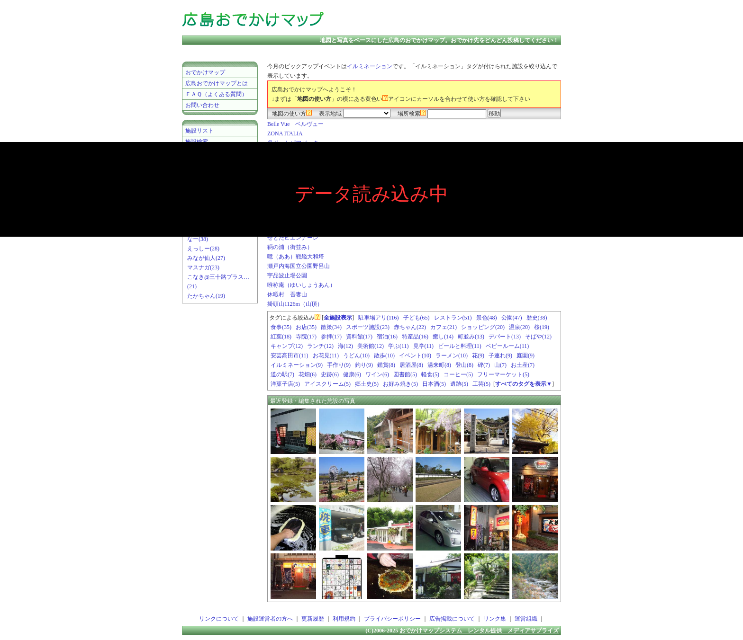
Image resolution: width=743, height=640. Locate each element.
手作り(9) (339, 365)
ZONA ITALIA (285, 133)
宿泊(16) (387, 336)
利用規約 (344, 618)
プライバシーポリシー (392, 618)
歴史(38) (537, 317)
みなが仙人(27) (206, 258)
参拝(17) (331, 336)
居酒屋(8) (411, 365)
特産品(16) (415, 336)
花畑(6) (307, 374)
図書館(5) (405, 374)
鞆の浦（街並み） (290, 247)
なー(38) (197, 239)
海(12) (345, 346)
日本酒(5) (434, 384)
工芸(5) (481, 384)
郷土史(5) (366, 384)
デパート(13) (504, 336)
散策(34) (331, 327)
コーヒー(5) (458, 374)
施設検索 (196, 141)
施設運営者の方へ (270, 618)
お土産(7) (522, 365)
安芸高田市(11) (289, 355)
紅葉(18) (281, 336)
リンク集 (494, 618)
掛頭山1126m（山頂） (295, 304)
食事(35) (281, 327)
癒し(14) (443, 336)
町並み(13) (471, 336)
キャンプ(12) (286, 346)
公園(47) (512, 317)
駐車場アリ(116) (378, 317)
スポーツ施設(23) (367, 327)
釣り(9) (363, 365)
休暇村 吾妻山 (287, 294)
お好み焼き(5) (400, 384)
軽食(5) (430, 374)
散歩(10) (384, 355)
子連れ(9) (500, 355)
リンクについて (219, 618)
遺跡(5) (459, 384)
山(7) (500, 365)
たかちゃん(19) (206, 296)
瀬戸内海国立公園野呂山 (298, 266)
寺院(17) (306, 336)
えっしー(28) (203, 248)
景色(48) (486, 317)
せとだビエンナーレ (292, 237)
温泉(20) (519, 327)
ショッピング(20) (483, 327)
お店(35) (306, 327)
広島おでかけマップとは (216, 83)
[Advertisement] (449, 19)
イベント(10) (415, 355)
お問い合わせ (202, 105)
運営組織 (526, 618)
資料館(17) (359, 336)
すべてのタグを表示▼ (523, 384)
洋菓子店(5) (285, 384)
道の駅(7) (282, 374)
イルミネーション (369, 66)
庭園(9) (525, 355)
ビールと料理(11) (459, 346)
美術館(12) (370, 346)
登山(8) (464, 365)
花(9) (478, 355)
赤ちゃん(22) (409, 327)
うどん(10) (356, 355)
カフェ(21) (443, 327)
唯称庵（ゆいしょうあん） (301, 285)
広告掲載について (452, 618)
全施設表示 (338, 317)
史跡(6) (329, 374)
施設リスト (199, 130)
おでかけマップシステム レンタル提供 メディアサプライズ (479, 630)
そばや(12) (538, 336)
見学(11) (423, 346)
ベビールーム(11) (507, 346)
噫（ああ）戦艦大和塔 (295, 256)
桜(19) (542, 327)
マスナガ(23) (203, 267)
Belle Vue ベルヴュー (295, 124)
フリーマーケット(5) (503, 374)
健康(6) (352, 374)
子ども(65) (416, 317)
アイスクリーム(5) (327, 384)
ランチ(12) (320, 346)
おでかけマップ (205, 72)
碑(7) (483, 365)
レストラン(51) (453, 317)
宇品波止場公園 (287, 275)
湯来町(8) (439, 365)
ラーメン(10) (451, 355)
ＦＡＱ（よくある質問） (216, 94)
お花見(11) (326, 355)
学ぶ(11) (398, 346)
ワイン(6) (377, 374)
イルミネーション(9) (296, 365)
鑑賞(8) (386, 365)
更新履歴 (312, 618)
